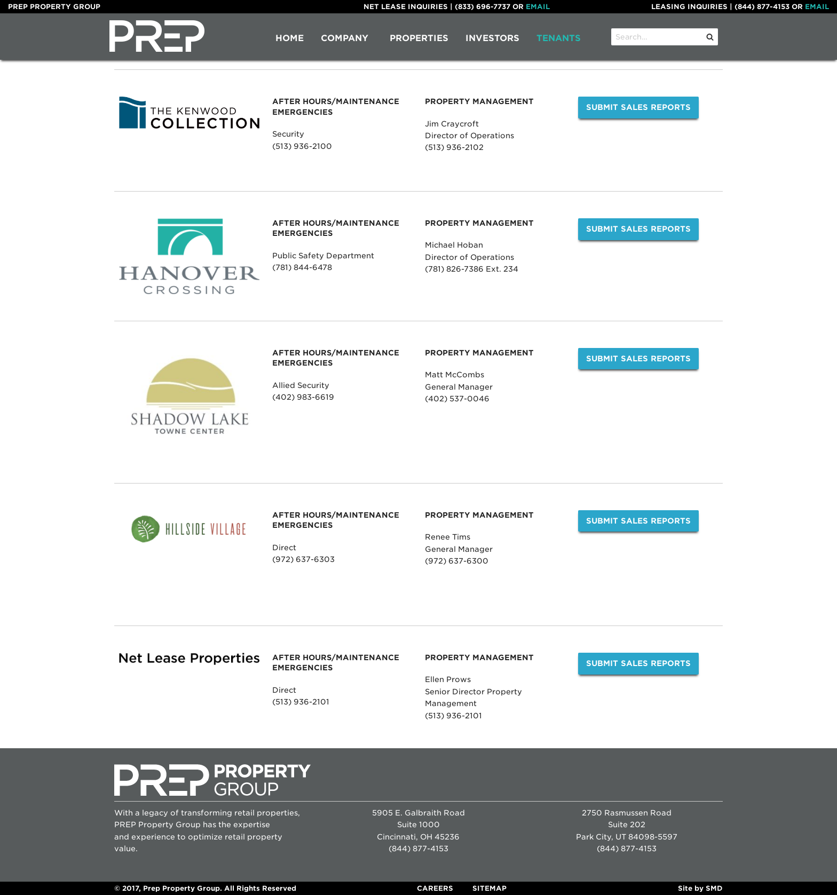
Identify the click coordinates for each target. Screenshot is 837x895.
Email (538, 7)
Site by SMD (700, 888)
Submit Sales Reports (638, 107)
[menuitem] (289, 38)
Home (289, 38)
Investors (492, 38)
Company (344, 38)
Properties (419, 38)
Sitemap (489, 888)
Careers (435, 888)
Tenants (558, 38)
